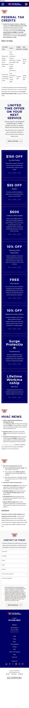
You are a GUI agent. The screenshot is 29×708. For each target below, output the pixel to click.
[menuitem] (8, 674)
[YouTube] (16, 664)
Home (14, 639)
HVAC (14, 649)
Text (9, 173)
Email (14, 173)
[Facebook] (9, 664)
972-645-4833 (14, 620)
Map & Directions (14, 632)
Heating (14, 646)
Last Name (4, 556)
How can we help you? (7, 578)
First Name (4, 551)
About (14, 641)
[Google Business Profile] (6, 664)
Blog (14, 654)
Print (19, 173)
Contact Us (14, 657)
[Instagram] (22, 664)
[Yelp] (19, 664)
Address (4, 569)
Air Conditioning (14, 644)
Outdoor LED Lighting (14, 652)
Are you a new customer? (8, 574)
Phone (3, 560)
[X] (13, 664)
